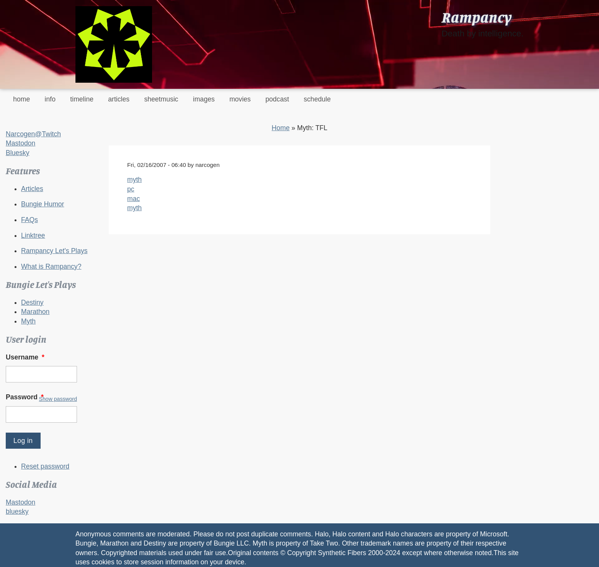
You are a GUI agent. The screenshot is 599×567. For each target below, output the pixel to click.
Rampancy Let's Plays (54, 251)
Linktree (33, 235)
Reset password (45, 466)
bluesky (17, 511)
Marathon (35, 311)
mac (133, 199)
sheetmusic (161, 99)
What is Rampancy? (51, 266)
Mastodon (20, 143)
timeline (81, 99)
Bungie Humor (42, 204)
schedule (317, 99)
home (21, 99)
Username (26, 357)
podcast (277, 99)
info (50, 99)
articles (118, 99)
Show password (58, 399)
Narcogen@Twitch (33, 134)
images (204, 99)
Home (281, 128)
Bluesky (17, 153)
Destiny (32, 302)
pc (130, 189)
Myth (28, 321)
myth (134, 179)
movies (240, 99)
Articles (32, 189)
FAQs (29, 220)
